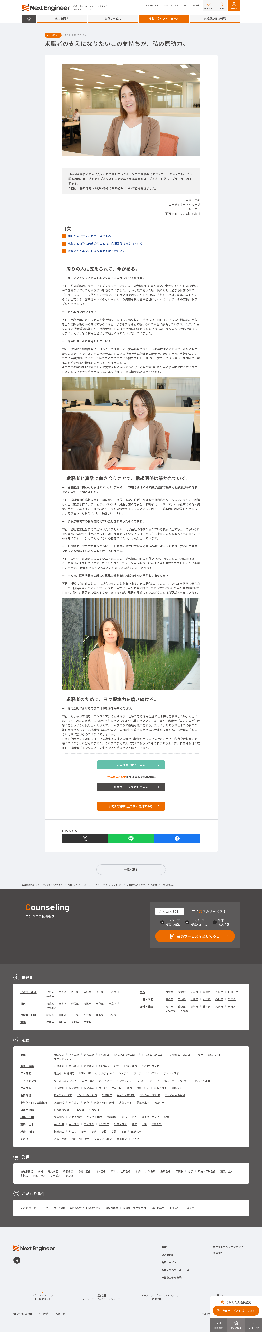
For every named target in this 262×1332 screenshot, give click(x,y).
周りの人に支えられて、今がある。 (91, 236)
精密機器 (68, 1171)
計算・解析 (120, 1124)
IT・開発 (25, 1073)
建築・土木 (27, 1124)
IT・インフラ (28, 1080)
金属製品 (165, 1171)
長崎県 (194, 1006)
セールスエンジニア (65, 1080)
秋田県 (100, 992)
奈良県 (219, 992)
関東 (23, 1003)
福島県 (50, 996)
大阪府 (194, 992)
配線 (83, 1131)
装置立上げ (143, 1102)
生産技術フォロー (64, 1059)
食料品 (24, 1175)
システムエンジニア (130, 1073)
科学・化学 (27, 1117)
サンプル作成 (94, 1117)
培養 (134, 1117)
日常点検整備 (61, 1109)
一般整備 (79, 1109)
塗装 (113, 1131)
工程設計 (59, 1088)
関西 (142, 992)
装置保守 (159, 1102)
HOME (29, 19)
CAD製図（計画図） (125, 1054)
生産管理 (117, 1088)
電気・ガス (39, 1175)
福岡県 (169, 1006)
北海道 (50, 992)
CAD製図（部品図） (181, 1054)
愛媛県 (232, 999)
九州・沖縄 (146, 1006)
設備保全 (177, 1088)
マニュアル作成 (103, 1139)
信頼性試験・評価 (87, 1095)
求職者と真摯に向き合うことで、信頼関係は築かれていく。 (107, 243)
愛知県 (75, 1022)
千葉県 (100, 1003)
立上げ (103, 1088)
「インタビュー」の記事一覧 (108, 885)
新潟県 (50, 1015)
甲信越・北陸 (28, 1015)
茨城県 (50, 1003)
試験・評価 (214, 1054)
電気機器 (53, 1171)
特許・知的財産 (80, 1139)
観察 (166, 1117)
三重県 (87, 1022)
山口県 (207, 999)
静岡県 (62, 1022)
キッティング (124, 1080)
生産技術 (25, 1088)
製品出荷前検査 (126, 1095)
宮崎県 (232, 1006)
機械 (23, 1055)
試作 (116, 1066)
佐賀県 (182, 1006)
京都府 (182, 992)
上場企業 (189, 1208)
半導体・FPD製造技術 (34, 1102)
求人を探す (62, 18)
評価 (124, 1117)
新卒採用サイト (153, 5)
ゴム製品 (100, 1171)
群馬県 (75, 1003)
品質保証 (25, 1095)
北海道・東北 (28, 992)
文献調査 (59, 1117)
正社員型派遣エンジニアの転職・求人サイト (42, 885)
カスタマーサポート (148, 1080)
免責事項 (60, 1313)
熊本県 (207, 1006)
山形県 (112, 992)
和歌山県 (233, 992)
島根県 (169, 999)
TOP (164, 1247)
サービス (55, 1175)
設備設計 (74, 1088)
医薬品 (179, 1171)
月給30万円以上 (29, 1208)
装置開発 (59, 1102)
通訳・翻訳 (60, 1139)
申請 (144, 1124)
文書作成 (122, 1139)
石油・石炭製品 (207, 1171)
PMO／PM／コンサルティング (96, 1073)
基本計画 (59, 1124)
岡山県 (182, 999)
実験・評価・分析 (104, 1102)
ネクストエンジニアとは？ (176, 5)
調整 (93, 1131)
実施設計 (89, 1124)
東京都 (112, 1003)
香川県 (219, 999)
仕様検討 (59, 1054)
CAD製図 (104, 1054)
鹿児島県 (171, 1010)
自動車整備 (27, 1110)
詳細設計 (89, 1054)
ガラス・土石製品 (120, 1171)
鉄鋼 (138, 1171)
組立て (73, 1131)
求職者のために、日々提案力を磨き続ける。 (97, 251)
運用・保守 (105, 1080)
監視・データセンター (177, 1080)
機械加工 (59, 1131)
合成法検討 (75, 1117)
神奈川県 (51, 1007)
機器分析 (112, 1117)
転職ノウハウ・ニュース (164, 18)
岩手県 (75, 992)
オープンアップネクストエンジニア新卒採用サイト (160, 1297)
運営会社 (196, 5)
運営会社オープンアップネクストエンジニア (101, 1297)
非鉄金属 (150, 1171)
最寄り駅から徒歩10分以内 (85, 1208)
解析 (200, 1054)
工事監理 (157, 1124)
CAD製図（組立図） (153, 1054)
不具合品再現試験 (175, 1095)
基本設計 (74, 1054)
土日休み (174, 1208)
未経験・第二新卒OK (135, 1208)
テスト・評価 (171, 1073)
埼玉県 (87, 1003)
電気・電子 (27, 1066)
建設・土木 (226, 1171)
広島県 (194, 999)
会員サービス (113, 18)
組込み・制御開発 (64, 1073)
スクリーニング (150, 1117)
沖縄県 (184, 1010)
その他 (24, 1139)
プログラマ (152, 1073)
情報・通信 (84, 1171)
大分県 (219, 1006)
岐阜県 (50, 1022)
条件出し (74, 1102)
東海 (23, 1022)
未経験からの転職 (215, 18)
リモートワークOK (54, 1208)
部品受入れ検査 (63, 1095)
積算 (134, 1124)
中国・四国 (146, 999)
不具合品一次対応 (150, 1095)
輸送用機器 (26, 1171)
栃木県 (62, 1003)
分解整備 (94, 1109)
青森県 (62, 992)
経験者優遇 (111, 1208)
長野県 (112, 1015)
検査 (123, 1131)
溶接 (103, 1131)
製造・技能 (27, 1131)
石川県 (75, 1015)
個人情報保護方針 (23, 1313)
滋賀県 (169, 992)
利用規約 (44, 1313)
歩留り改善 (160, 1088)
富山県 (62, 1015)
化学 (190, 1171)
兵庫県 (207, 992)
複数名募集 (158, 1208)
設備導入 (89, 1088)
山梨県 (100, 1015)
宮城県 (87, 992)
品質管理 (107, 1095)
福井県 (87, 1015)
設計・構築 (88, 1080)
